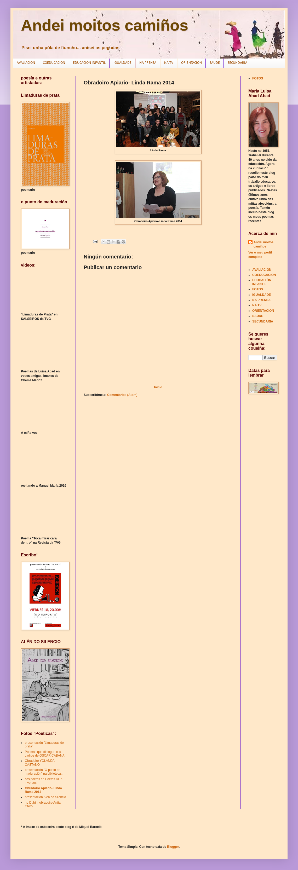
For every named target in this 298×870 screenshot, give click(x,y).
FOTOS (257, 78)
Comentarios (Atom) (122, 395)
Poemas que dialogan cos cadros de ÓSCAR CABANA (44, 753)
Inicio (158, 387)
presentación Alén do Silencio (45, 797)
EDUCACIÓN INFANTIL (89, 63)
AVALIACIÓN (26, 63)
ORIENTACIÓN (191, 63)
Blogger (173, 847)
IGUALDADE (122, 63)
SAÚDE (215, 63)
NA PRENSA (147, 63)
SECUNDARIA (237, 63)
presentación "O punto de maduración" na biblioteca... (44, 771)
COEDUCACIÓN (54, 63)
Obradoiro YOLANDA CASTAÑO (39, 762)
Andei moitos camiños (104, 25)
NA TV (168, 63)
